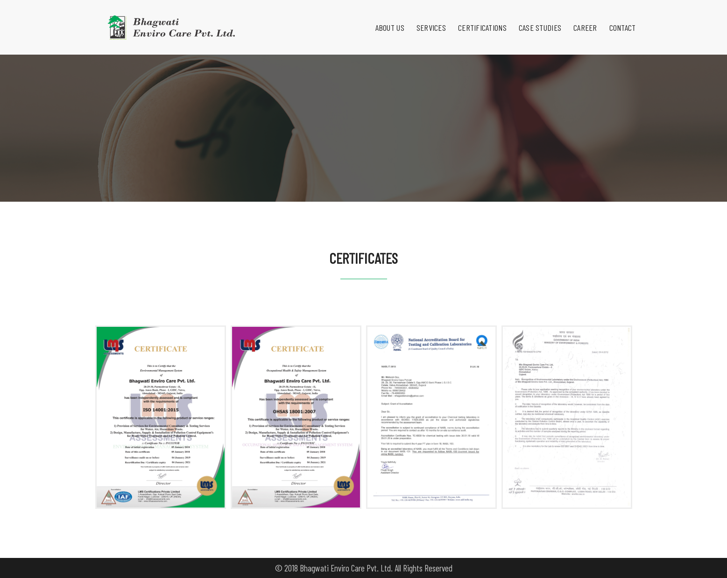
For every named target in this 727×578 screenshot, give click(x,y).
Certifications (476, 17)
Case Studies (534, 17)
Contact (616, 17)
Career (579, 17)
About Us (383, 17)
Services (425, 17)
